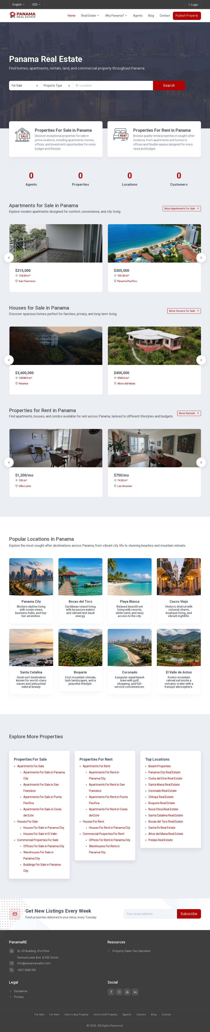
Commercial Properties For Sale (37, 840)
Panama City (31, 601)
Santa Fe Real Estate (161, 827)
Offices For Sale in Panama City (43, 846)
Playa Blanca (129, 601)
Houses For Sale (27, 821)
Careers (141, 1014)
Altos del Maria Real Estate (165, 833)
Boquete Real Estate (161, 803)
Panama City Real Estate (164, 772)
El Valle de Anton (179, 672)
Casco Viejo (179, 601)
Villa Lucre (23, 486)
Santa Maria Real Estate (164, 784)
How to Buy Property (77, 1014)
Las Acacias (123, 486)
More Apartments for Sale (181, 208)
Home (71, 15)
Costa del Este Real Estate (165, 778)
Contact (165, 15)
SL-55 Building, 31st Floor (29, 951)
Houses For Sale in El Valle (40, 833)
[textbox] (57, 85)
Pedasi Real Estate (160, 840)
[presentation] (9, 258)
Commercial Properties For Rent (103, 833)
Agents (138, 15)
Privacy (16, 997)
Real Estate (90, 15)
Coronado (129, 672)
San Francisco (25, 281)
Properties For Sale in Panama (63, 130)
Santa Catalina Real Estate (165, 815)
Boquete (80, 672)
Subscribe (188, 914)
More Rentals (189, 413)
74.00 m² (121, 480)
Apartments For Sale (30, 766)
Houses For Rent (93, 821)
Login (192, 4)
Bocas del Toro (80, 601)
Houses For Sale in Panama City (43, 827)
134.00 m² (22, 275)
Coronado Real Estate (162, 790)
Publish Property (187, 15)
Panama (21, 383)
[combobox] (25, 85)
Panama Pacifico (125, 281)
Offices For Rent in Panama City (109, 840)
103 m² (21, 480)
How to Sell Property (106, 1014)
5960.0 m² (121, 377)
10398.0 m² (23, 377)
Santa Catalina (31, 672)
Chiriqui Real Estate (160, 797)
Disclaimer (18, 991)
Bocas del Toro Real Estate (165, 821)
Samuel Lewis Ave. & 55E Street (37, 957)
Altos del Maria (124, 383)
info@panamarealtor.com (30, 963)
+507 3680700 (22, 970)
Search (169, 85)
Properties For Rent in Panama (162, 130)
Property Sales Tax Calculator (132, 951)
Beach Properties (159, 766)
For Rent (54, 1014)
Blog (151, 15)
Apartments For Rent (96, 766)
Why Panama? (116, 15)
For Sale (39, 1014)
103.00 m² (121, 275)
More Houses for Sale (184, 311)
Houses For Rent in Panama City (109, 827)
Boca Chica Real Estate (163, 809)
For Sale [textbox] (17, 85)
